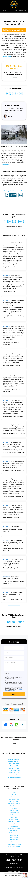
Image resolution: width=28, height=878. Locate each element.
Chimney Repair (14, 808)
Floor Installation (14, 817)
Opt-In (7, 679)
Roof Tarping (14, 833)
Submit (14, 692)
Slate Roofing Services (14, 802)
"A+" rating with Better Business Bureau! (14, 189)
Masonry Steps (14, 824)
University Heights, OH (14, 773)
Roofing (14, 790)
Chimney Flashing (14, 811)
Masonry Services (14, 822)
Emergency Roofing (14, 820)
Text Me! (8, 671)
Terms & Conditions (13, 688)
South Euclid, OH (14, 771)
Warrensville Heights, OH (14, 775)
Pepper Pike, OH (14, 766)
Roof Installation (14, 797)
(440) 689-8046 (20, 11)
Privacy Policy (8, 865)
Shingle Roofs (14, 804)
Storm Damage (14, 835)
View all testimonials (14, 603)
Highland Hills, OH (14, 762)
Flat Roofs (14, 806)
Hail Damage (14, 838)
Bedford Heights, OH (14, 757)
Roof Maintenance (14, 840)
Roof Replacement (14, 795)
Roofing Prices (14, 813)
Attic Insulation (14, 829)
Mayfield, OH (14, 764)
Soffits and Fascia (14, 831)
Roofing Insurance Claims (14, 842)
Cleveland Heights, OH (14, 759)
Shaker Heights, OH (14, 768)
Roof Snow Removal (14, 826)
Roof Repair (14, 793)
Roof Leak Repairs (14, 799)
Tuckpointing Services (14, 844)
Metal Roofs (14, 815)
